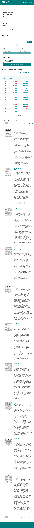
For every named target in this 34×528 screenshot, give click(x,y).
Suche (8, 8)
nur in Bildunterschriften (24, 51)
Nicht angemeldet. (30, 523)
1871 (13, 83)
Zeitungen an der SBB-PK (8, 29)
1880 (13, 104)
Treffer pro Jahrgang (8, 78)
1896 (24, 108)
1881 (13, 106)
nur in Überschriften (23, 48)
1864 (3, 99)
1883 (13, 111)
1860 (3, 90)
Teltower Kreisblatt (8, 62)
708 (29, 123)
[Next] (32, 123)
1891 (24, 97)
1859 (3, 88)
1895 (24, 106)
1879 (13, 101)
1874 (13, 90)
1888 (24, 90)
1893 (24, 101)
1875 (13, 92)
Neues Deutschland (8, 51)
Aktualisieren (17, 118)
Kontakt (4, 25)
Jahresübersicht (6, 19)
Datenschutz (5, 523)
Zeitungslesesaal (6, 32)
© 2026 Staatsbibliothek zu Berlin (15, 526)
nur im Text (21, 50)
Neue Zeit (6, 50)
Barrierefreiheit (4, 526)
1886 (24, 85)
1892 (24, 99)
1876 (13, 95)
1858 (3, 85)
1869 (3, 111)
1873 (13, 88)
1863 (3, 97)
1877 (13, 97)
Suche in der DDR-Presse (17, 53)
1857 (3, 83)
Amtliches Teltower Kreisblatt (8, 58)
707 (25, 123)
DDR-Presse (5, 16)
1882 (13, 108)
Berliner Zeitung (7, 48)
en (30, 8)
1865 (3, 101)
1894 (24, 104)
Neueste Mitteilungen (8, 60)
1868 (3, 108)
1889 (24, 92)
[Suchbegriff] (14, 42)
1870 (13, 81)
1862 (3, 95)
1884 (24, 81)
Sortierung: (4, 113)
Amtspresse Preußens (7, 14)
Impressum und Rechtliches (14, 523)
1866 (3, 104)
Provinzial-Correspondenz (9, 61)
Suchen (29, 41)
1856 (3, 81)
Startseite (4, 8)
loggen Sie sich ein (7, 69)
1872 (13, 85)
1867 (3, 106)
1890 (24, 95)
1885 (24, 83)
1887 (24, 88)
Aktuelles (5, 23)
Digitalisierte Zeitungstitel (8, 12)
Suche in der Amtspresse (17, 64)
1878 (13, 99)
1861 (3, 92)
